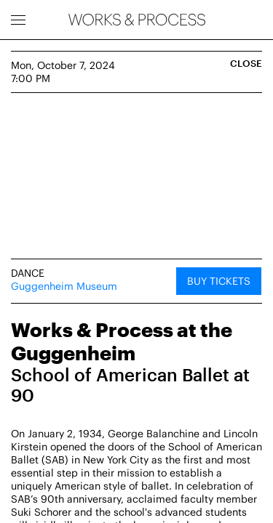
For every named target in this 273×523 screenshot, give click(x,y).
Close (246, 63)
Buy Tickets (218, 281)
